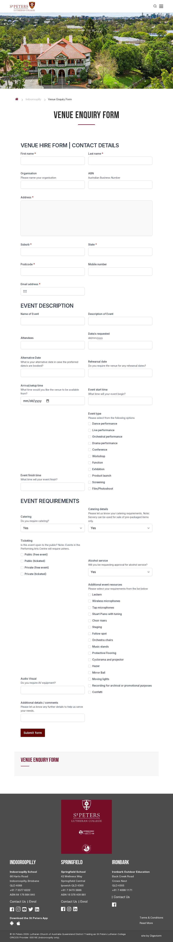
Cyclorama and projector (108, 659)
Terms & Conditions (151, 918)
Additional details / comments (39, 702)
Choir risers (99, 620)
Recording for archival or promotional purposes (122, 685)
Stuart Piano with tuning (107, 614)
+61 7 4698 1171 (122, 890)
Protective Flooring (104, 653)
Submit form (33, 733)
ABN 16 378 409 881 (73, 895)
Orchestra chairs (102, 640)
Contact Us (18, 901)
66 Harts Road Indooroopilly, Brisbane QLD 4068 (24, 881)
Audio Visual (28, 678)
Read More (146, 923)
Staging (97, 627)
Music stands (100, 646)
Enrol (32, 901)
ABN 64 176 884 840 (22, 895)
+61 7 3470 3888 (71, 890)
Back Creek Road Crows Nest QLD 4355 (123, 881)
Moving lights (100, 679)
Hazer (96, 666)
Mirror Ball (98, 672)
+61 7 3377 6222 (20, 890)
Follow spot (99, 633)
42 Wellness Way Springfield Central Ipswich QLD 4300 (73, 881)
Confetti (97, 692)
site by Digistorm (151, 936)
